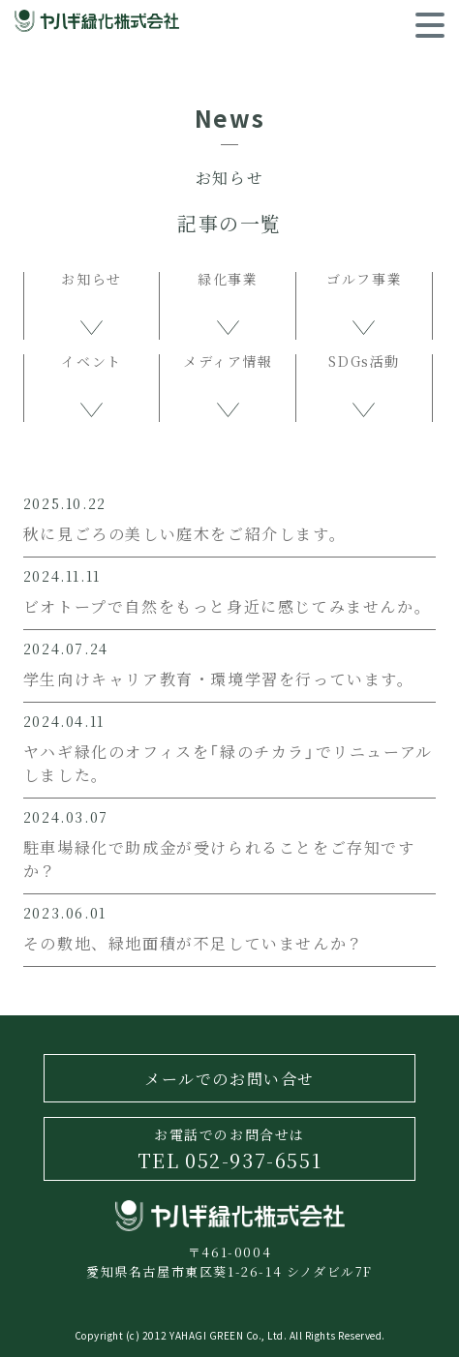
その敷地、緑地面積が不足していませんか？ (193, 942)
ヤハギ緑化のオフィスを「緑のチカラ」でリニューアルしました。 (228, 762)
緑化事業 (228, 280)
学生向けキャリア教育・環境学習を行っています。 (218, 678)
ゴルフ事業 (364, 280)
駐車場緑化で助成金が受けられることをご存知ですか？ (219, 858)
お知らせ (91, 280)
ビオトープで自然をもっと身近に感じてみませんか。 (227, 606)
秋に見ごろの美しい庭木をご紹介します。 (184, 533)
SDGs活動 (364, 362)
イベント (91, 362)
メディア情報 (228, 362)
